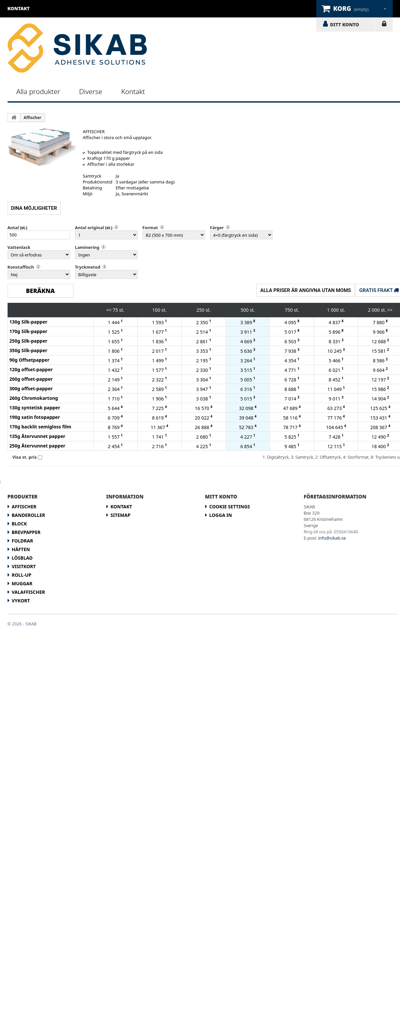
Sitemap (121, 515)
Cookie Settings (229, 506)
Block (19, 523)
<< (109, 310)
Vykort (21, 600)
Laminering (87, 247)
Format (150, 227)
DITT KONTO (344, 24)
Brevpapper (26, 532)
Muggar (22, 583)
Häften (21, 549)
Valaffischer (28, 592)
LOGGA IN (384, 25)
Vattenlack (19, 247)
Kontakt (133, 91)
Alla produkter (38, 91)
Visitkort (24, 566)
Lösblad (22, 558)
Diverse (90, 91)
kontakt (19, 8)
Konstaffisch (21, 267)
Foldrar (22, 541)
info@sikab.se (332, 538)
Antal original (89, 227)
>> (389, 310)
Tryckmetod (87, 267)
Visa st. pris (25, 457)
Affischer (32, 117)
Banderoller (28, 515)
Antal (13, 227)
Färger (217, 227)
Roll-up (22, 575)
